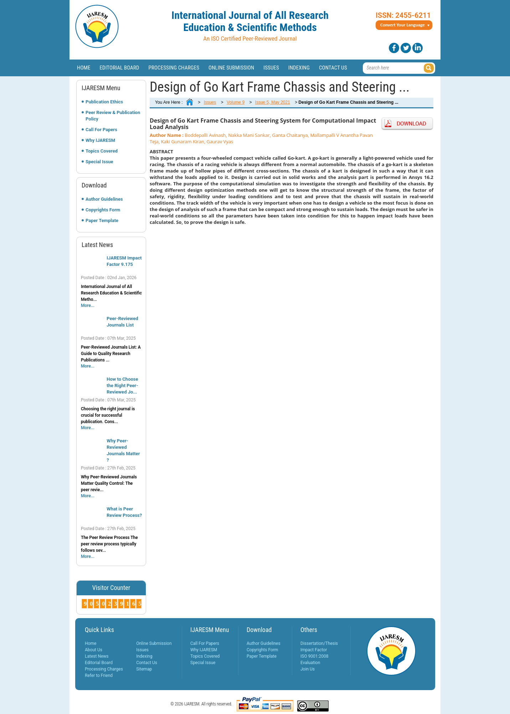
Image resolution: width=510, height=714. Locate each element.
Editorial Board (119, 68)
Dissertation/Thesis (319, 643)
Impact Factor (313, 649)
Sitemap (144, 669)
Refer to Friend (99, 675)
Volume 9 (235, 102)
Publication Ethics (104, 101)
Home (84, 68)
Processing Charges (173, 68)
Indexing (299, 68)
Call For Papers (101, 129)
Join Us (307, 669)
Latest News (97, 656)
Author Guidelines (104, 199)
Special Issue (99, 161)
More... (87, 305)
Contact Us (333, 68)
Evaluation (310, 662)
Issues (271, 68)
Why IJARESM (100, 140)
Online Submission (231, 68)
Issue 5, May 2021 (272, 102)
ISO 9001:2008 (314, 656)
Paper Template (102, 220)
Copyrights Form (103, 209)
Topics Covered (102, 151)
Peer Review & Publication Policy (113, 116)
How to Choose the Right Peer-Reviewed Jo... (122, 385)
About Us (93, 649)
